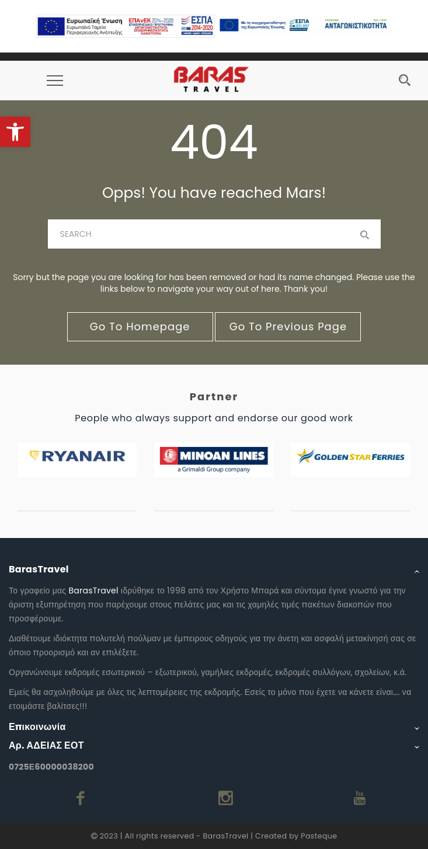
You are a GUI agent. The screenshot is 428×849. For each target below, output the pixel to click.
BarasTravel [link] (93, 590)
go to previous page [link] (288, 326)
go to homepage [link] (140, 326)
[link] (15, 132)
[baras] (214, 234)
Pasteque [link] (319, 836)
